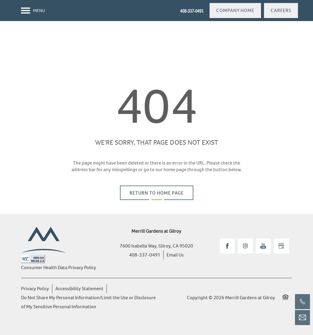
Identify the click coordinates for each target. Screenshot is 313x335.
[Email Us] (302, 317)
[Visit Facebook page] (227, 246)
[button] (235, 10)
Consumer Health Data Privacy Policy (58, 267)
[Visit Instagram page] (245, 246)
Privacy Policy (35, 288)
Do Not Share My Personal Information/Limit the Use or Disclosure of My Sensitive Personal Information (88, 302)
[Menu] (33, 10)
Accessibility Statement (79, 288)
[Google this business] (281, 246)
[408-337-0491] (302, 301)
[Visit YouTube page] (263, 246)
